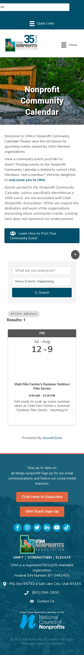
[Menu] (41, 23)
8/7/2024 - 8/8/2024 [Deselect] (24, 314)
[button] (42, 235)
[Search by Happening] (41, 281)
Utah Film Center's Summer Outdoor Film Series (42, 386)
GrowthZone (52, 437)
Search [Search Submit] (42, 292)
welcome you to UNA (27, 180)
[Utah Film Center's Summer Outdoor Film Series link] (42, 367)
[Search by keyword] (42, 270)
